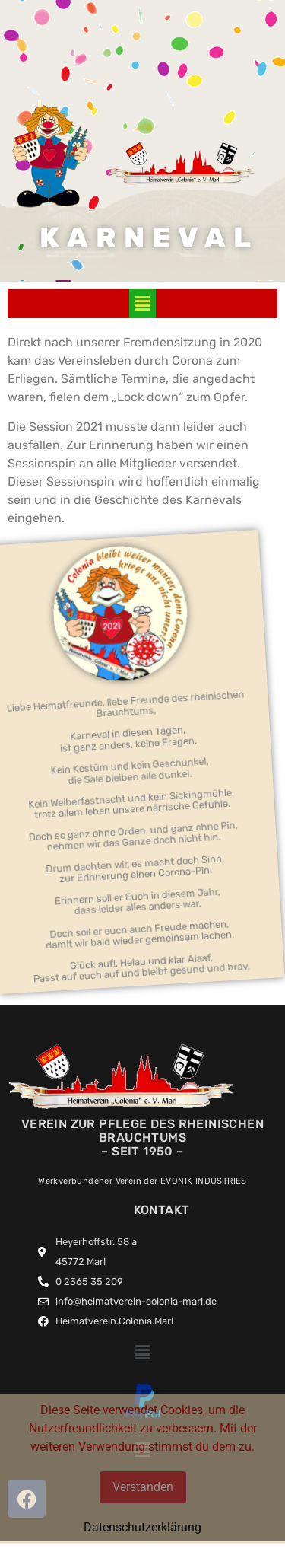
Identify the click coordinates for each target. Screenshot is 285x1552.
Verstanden (142, 1487)
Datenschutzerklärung (142, 1527)
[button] (142, 303)
